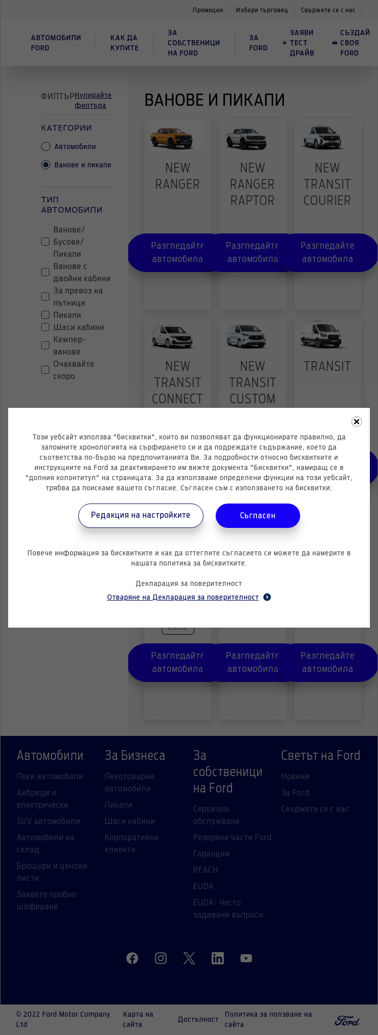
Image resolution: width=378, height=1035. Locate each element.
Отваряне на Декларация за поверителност (189, 597)
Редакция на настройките (141, 515)
